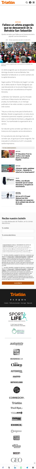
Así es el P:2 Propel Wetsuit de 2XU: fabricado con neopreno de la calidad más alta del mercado (25, 200)
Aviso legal (23, 303)
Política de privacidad (14, 303)
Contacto (6, 303)
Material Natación (18, 193)
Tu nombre (5, 228)
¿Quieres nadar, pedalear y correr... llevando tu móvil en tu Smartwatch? (25, 170)
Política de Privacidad (20, 256)
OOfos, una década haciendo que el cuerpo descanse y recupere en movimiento (24, 183)
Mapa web (29, 303)
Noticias (18, 22)
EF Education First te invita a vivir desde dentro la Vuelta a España (23, 157)
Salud (17, 178)
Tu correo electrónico (9, 235)
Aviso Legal (11, 256)
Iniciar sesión (30, 2)
